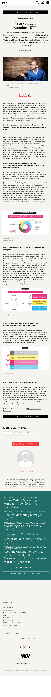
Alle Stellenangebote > (25, 567)
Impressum (7, 602)
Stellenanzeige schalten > (25, 573)
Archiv (29, 433)
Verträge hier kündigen (13, 623)
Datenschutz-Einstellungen (14, 612)
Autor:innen (8, 607)
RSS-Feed (6, 617)
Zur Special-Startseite (25, 444)
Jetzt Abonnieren (25, 638)
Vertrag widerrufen (11, 625)
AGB (4, 615)
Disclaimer (7, 605)
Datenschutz (8, 610)
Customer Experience (13, 433)
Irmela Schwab (27, 51)
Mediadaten (8, 620)
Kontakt (6, 600)
